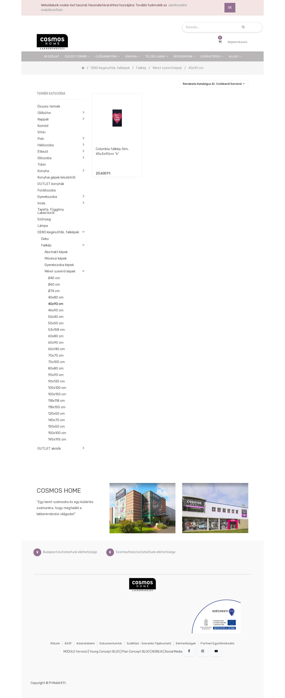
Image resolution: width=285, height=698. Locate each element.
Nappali (43, 119)
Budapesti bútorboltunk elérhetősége (70, 552)
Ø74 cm (54, 291)
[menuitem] (52, 56)
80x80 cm (55, 368)
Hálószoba (45, 145)
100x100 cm (57, 388)
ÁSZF (68, 643)
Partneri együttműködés (217, 643)
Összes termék (48, 106)
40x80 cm (55, 297)
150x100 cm (57, 433)
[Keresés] (173, 82)
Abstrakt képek (56, 252)
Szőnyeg (44, 219)
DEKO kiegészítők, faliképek (58, 232)
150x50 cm (56, 426)
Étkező (42, 152)
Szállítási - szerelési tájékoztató (149, 643)
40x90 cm (55, 304)
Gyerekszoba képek (59, 265)
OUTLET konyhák (50, 184)
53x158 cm (56, 330)
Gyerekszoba (47, 197)
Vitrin (41, 132)
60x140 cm (56, 349)
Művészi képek (56, 258)
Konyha (43, 171)
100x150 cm (57, 394)
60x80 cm (55, 336)
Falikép (46, 245)
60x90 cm (55, 343)
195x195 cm (57, 439)
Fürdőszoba (46, 190)
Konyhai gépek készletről (56, 177)
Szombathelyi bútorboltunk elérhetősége (145, 552)
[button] (213, 84)
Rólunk (55, 643)
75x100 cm (56, 362)
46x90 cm (55, 310)
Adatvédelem (85, 643)
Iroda (41, 203)
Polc (40, 139)
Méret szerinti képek (60, 271)
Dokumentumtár (111, 643)
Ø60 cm (54, 284)
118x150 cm (56, 407)
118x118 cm (56, 401)
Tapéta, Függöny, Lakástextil (50, 211)
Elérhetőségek (186, 643)
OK (230, 8)
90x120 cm (56, 381)
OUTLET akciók (49, 448)
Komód (42, 126)
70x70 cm (55, 355)
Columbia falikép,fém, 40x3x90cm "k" (112, 151)
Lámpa (42, 226)
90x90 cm (55, 375)
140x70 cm (56, 420)
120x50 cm (56, 414)
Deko (45, 239)
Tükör (41, 164)
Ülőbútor (44, 113)
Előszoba (44, 158)
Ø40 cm (54, 278)
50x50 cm (55, 323)
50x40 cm (55, 317)
